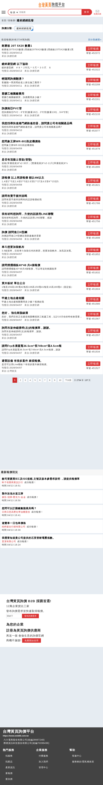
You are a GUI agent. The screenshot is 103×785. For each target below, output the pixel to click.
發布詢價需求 (30, 616)
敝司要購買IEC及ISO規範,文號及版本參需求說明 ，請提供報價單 (41, 478)
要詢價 (9, 779)
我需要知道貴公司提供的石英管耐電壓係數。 (28, 538)
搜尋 (86, 12)
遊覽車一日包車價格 (14, 523)
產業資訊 (10, 767)
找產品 (9, 761)
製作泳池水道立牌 (12, 493)
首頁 (4, 20)
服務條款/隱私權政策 (83, 761)
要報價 (9, 773)
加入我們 (43, 761)
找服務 (9, 756)
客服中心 (77, 756)
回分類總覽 (94, 39)
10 (60, 380)
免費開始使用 (31, 640)
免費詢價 (97, 12)
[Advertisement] (51, 405)
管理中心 (43, 767)
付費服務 (43, 756)
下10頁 (68, 380)
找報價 (11, 20)
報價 (13, 12)
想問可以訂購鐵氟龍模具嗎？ (19, 508)
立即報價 (93, 48)
